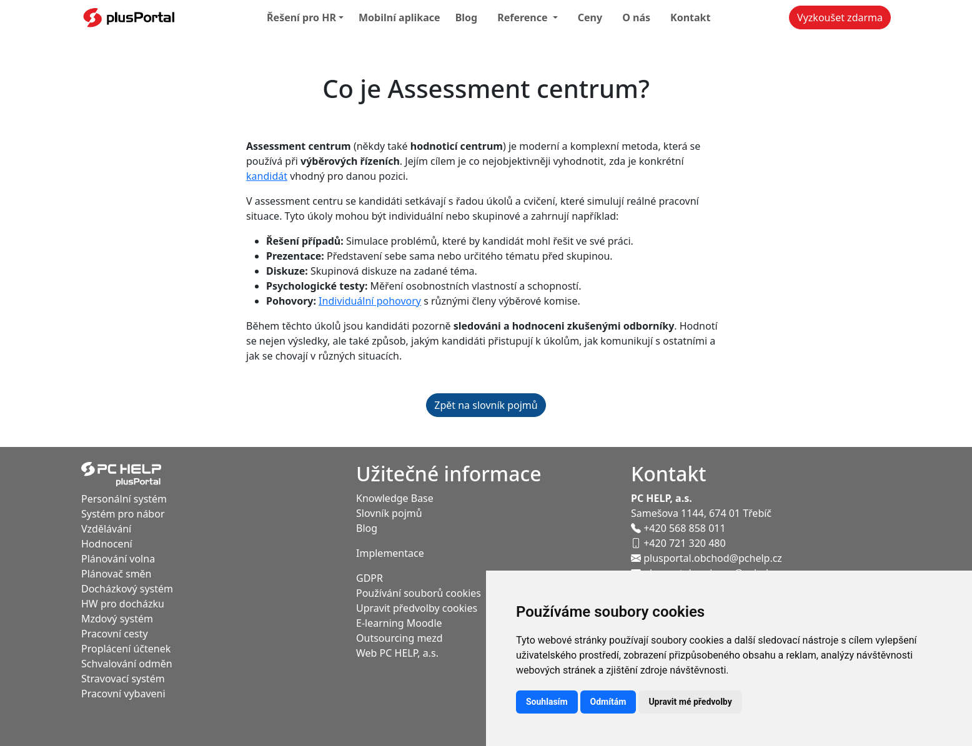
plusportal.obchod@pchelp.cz (706, 558)
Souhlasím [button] (547, 702)
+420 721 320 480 (678, 543)
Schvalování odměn (126, 663)
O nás (636, 17)
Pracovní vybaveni (123, 693)
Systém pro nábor (123, 514)
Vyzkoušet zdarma (840, 17)
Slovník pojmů (389, 513)
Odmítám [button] (608, 702)
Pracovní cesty (114, 633)
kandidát (266, 176)
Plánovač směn (116, 574)
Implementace (390, 553)
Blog (466, 17)
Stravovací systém (123, 678)
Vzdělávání (106, 529)
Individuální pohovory (370, 301)
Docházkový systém (127, 589)
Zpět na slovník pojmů (485, 405)
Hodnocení (106, 544)
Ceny (590, 17)
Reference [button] (523, 17)
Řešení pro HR (301, 17)
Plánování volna (118, 559)
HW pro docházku (122, 604)
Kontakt (690, 17)
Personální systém (124, 499)
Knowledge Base (395, 498)
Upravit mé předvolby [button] (689, 702)
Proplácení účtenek (126, 648)
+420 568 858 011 (678, 528)
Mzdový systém (117, 619)
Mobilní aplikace (399, 17)
